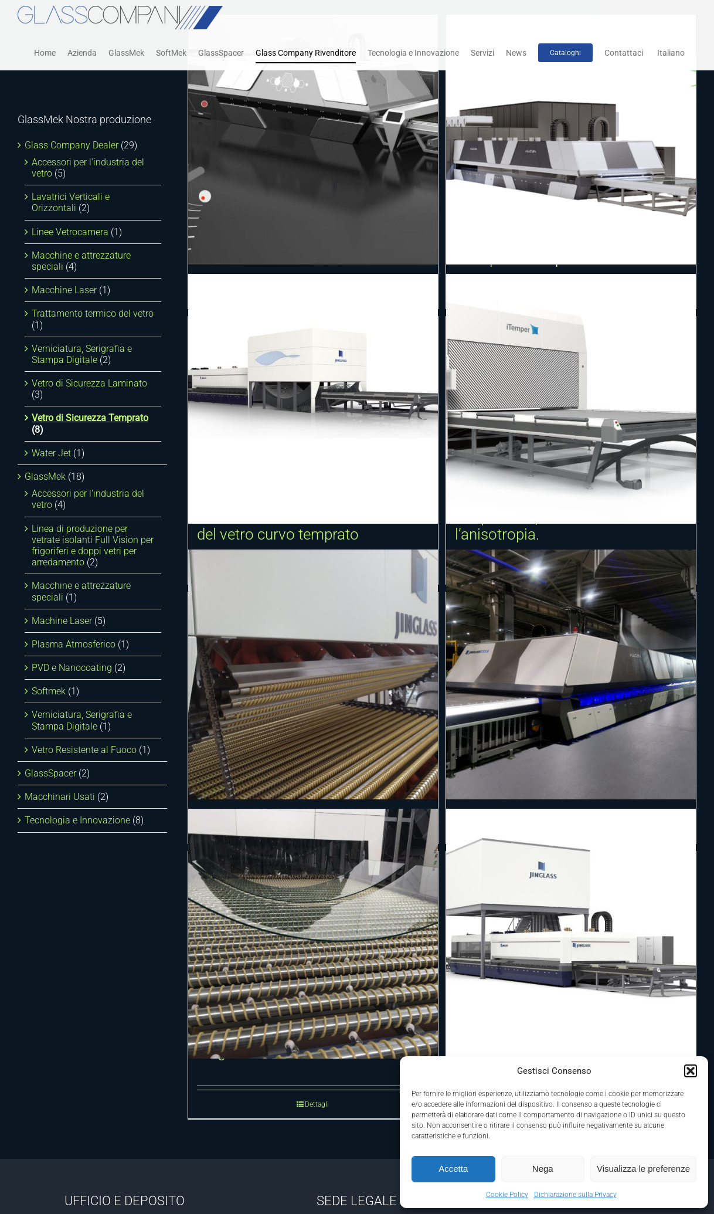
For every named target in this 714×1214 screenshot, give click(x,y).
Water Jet (51, 453)
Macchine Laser (64, 290)
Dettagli (317, 1104)
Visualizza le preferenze (643, 1169)
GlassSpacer (50, 773)
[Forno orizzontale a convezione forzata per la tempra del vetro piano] (571, 933)
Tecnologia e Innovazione (77, 820)
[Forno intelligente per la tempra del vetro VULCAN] (571, 674)
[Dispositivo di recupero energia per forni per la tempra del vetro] (571, 139)
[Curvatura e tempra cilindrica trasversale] (313, 674)
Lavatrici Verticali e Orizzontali (71, 202)
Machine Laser (62, 620)
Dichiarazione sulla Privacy (575, 1195)
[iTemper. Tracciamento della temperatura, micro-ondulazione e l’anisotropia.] (571, 398)
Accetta (453, 1169)
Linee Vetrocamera (70, 232)
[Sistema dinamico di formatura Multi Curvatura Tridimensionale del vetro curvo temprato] (313, 398)
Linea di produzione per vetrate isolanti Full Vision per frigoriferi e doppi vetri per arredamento (93, 545)
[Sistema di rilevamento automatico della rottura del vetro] (313, 139)
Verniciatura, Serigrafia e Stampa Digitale (82, 354)
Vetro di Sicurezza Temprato (90, 417)
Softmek (49, 691)
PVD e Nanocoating (72, 667)
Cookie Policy (507, 1195)
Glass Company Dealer (71, 145)
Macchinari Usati (60, 796)
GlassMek (45, 476)
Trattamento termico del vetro (93, 313)
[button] (690, 1071)
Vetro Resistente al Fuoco (84, 749)
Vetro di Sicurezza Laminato (89, 383)
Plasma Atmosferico (73, 644)
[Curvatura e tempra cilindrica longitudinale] (313, 933)
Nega (542, 1169)
